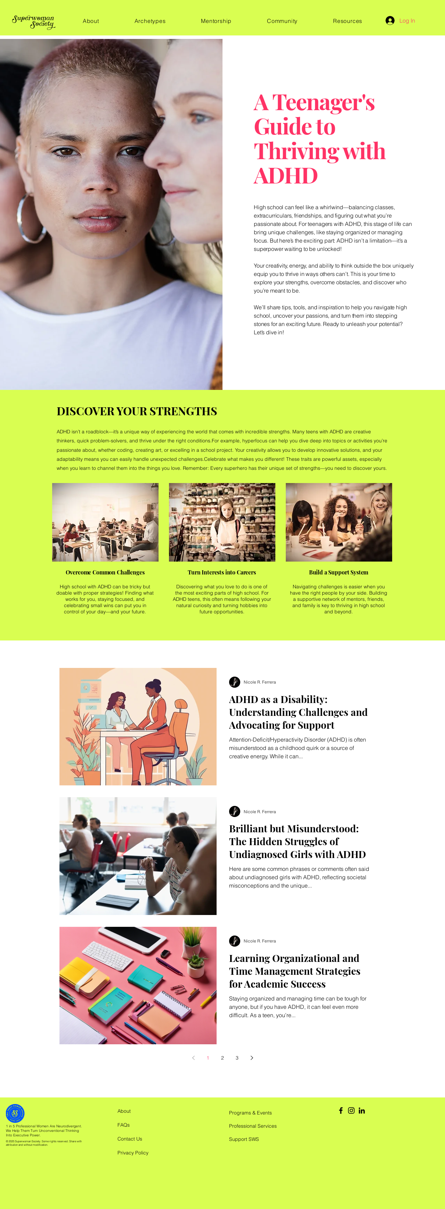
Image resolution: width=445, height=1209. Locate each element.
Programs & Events (250, 1113)
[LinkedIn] (361, 1110)
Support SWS (244, 1139)
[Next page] (251, 1058)
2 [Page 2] (222, 1058)
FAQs (124, 1125)
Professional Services (253, 1126)
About (124, 1111)
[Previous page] (193, 1058)
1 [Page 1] (208, 1058)
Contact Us (130, 1139)
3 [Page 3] (237, 1058)
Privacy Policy (133, 1153)
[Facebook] (341, 1110)
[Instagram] (351, 1110)
